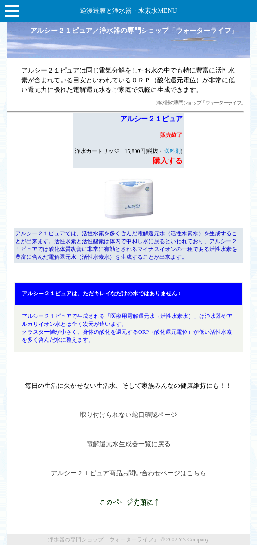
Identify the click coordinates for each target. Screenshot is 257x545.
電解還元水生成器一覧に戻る (128, 444)
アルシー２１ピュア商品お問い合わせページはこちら (128, 473)
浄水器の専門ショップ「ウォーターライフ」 (200, 102)
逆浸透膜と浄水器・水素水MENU (128, 10)
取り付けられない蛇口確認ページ (128, 414)
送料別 (172, 151)
